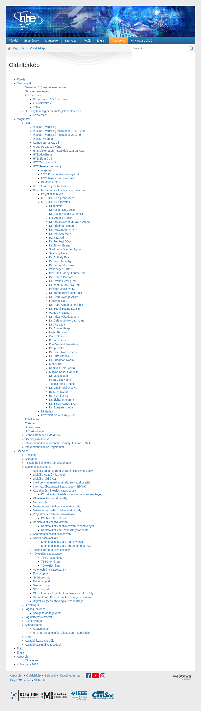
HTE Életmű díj (42, 158)
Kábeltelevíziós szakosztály (50, 498)
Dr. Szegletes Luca (61, 407)
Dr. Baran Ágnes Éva (62, 403)
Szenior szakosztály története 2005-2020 (66, 545)
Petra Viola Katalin (60, 379)
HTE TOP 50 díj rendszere (57, 198)
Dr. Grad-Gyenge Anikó (63, 297)
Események (24, 83)
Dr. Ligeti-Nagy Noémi (63, 352)
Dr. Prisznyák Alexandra (64, 316)
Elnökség (31, 454)
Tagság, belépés (35, 609)
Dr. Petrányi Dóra (60, 241)
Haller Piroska (58, 332)
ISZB (28, 636)
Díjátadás (47, 411)
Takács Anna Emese (62, 383)
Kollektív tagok (34, 620)
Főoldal (21, 79)
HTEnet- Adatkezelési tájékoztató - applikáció (61, 632)
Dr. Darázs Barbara (61, 277)
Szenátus (31, 458)
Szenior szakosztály (45, 538)
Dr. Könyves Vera (60, 233)
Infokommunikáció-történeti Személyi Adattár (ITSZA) (58, 443)
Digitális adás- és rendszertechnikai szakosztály (63, 470)
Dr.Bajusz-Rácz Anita (62, 209)
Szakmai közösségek (38, 466)
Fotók (36, 107)
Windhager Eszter (60, 269)
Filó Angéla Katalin (61, 217)
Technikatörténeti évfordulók (42, 435)
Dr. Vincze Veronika (61, 265)
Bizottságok (32, 605)
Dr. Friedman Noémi (61, 225)
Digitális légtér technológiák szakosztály (58, 601)
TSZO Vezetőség (52, 557)
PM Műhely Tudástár (54, 518)
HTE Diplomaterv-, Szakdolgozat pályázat (59, 150)
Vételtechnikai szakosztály (49, 569)
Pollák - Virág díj (43, 138)
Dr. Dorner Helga (59, 328)
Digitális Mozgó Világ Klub (49, 474)
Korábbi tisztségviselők (39, 640)
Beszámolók (32, 427)
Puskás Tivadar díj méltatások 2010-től (57, 134)
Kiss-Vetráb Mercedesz (63, 344)
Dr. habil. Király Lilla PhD (64, 285)
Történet (30, 423)
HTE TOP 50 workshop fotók (59, 415)
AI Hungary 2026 (27, 664)
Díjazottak (55, 206)
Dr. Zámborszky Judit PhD (65, 292)
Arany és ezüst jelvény (47, 146)
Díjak (28, 122)
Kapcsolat (19, 48)
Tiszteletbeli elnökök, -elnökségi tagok (48, 462)
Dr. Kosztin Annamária (63, 229)
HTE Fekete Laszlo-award (57, 178)
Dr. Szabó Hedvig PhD (63, 281)
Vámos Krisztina (59, 312)
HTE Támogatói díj (44, 162)
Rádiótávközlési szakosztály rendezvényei (67, 526)
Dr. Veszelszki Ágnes (62, 261)
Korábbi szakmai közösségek (43, 644)
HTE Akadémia (42, 154)
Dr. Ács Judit (57, 324)
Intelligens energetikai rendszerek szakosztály (62, 482)
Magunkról (23, 119)
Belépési (50, 675)
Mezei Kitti (55, 364)
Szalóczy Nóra (58, 253)
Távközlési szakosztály (47, 553)
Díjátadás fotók (50, 182)
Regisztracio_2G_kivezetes (50, 99)
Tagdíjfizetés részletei (38, 617)
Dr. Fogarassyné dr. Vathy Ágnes (69, 221)
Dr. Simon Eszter (59, 245)
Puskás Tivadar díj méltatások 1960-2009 (59, 131)
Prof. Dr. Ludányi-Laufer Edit (67, 273)
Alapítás (46, 170)
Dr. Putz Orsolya (59, 356)
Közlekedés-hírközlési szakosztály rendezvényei (71, 494)
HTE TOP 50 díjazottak (55, 202)
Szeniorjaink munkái (37, 439)
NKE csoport (41, 589)
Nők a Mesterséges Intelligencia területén (59, 190)
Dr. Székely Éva (59, 257)
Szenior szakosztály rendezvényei (62, 541)
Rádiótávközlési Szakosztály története (65, 530)
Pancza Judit (57, 237)
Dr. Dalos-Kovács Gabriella (66, 213)
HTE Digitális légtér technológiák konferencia (53, 111)
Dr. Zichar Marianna (61, 399)
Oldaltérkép (37, 48)
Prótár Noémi (57, 340)
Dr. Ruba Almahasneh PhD (66, 304)
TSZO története (50, 561)
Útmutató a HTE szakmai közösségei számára (62, 597)
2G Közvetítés (42, 103)
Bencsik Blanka (59, 395)
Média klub (40, 502)
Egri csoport (40, 573)
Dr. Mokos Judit (59, 375)
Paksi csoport (41, 581)
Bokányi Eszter (58, 391)
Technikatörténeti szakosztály (51, 549)
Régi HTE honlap (20, 680)
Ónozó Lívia (56, 336)
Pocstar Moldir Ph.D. (62, 288)
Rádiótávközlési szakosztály (50, 522)
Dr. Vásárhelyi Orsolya (63, 387)
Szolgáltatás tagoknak (47, 613)
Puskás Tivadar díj (44, 126)
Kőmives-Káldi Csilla (62, 368)
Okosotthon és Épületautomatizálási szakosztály (63, 593)
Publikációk (32, 419)
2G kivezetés (33, 95)
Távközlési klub (50, 565)
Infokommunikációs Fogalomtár (44, 447)
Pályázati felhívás (52, 194)
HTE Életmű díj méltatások (50, 186)
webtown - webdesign (182, 677)
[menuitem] (13, 40)
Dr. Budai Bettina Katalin (64, 308)
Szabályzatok (33, 624)
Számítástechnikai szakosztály (52, 534)
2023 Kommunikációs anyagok (60, 174)
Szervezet (23, 451)
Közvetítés (39, 115)
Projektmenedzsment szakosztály (54, 514)
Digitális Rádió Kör (44, 478)
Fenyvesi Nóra (58, 300)
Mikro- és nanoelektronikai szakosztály (57, 510)
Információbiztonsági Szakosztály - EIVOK (59, 486)
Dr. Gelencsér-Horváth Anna (66, 320)
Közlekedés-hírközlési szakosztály (54, 490)
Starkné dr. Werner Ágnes (65, 249)
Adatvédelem (41, 628)
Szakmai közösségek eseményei (45, 87)
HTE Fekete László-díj (47, 166)
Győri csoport (41, 577)
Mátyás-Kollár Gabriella (64, 372)
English (21, 652)
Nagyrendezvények (37, 91)
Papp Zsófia (56, 348)
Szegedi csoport (43, 585)
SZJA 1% (40, 680)
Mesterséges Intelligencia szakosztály (56, 506)
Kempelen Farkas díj (46, 142)
